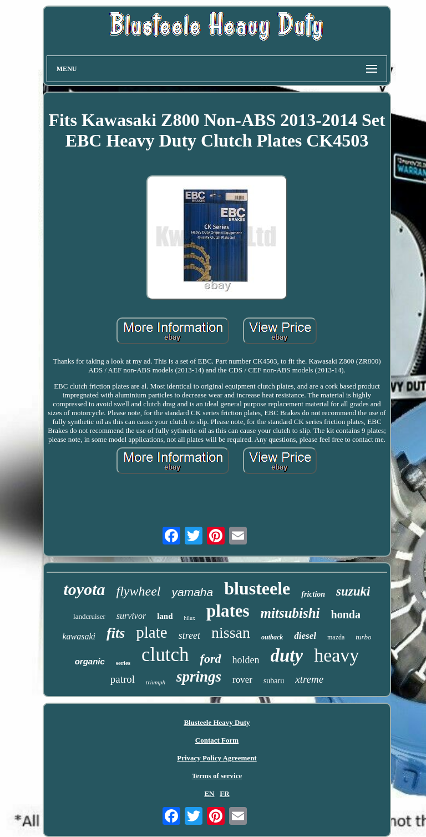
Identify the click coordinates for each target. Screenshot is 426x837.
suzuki (353, 591)
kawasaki (79, 636)
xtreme (309, 679)
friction (313, 594)
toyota (84, 589)
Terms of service (217, 776)
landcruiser (89, 616)
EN (209, 793)
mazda (335, 637)
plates (228, 611)
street (189, 635)
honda (346, 614)
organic (90, 661)
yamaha (192, 592)
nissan (230, 632)
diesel (305, 636)
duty (287, 655)
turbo (363, 637)
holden (246, 659)
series (123, 662)
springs (198, 676)
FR (224, 793)
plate (151, 632)
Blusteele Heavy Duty (217, 722)
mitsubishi (290, 613)
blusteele (257, 588)
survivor (131, 616)
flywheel (138, 591)
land (165, 616)
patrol (122, 679)
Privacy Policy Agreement (216, 758)
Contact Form (217, 740)
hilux (190, 618)
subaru (273, 681)
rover (242, 679)
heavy (336, 655)
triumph (155, 682)
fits (115, 633)
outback (272, 637)
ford (210, 658)
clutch (165, 654)
